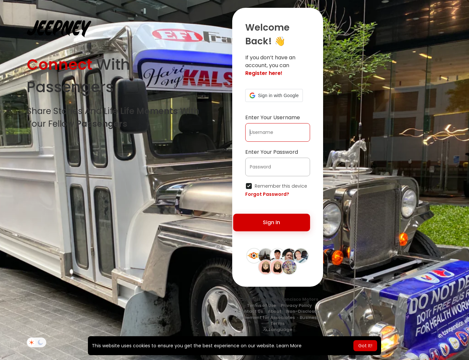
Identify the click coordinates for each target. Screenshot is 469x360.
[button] (274, 95)
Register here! (263, 73)
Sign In (271, 222)
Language (277, 329)
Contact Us (250, 311)
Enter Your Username (272, 117)
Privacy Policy (296, 305)
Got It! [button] (365, 345)
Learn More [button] (289, 345)
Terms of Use (261, 305)
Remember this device (281, 186)
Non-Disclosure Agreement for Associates (278, 314)
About (274, 311)
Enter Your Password (271, 152)
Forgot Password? (267, 194)
